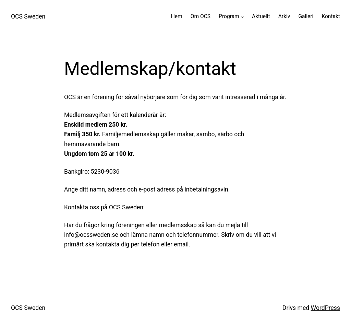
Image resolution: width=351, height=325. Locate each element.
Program (229, 16)
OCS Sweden (28, 16)
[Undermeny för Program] (242, 16)
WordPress (325, 307)
